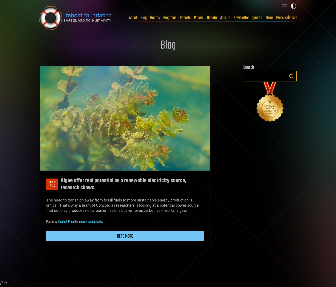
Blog (143, 17)
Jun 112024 (52, 184)
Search (291, 76)
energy (83, 222)
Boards (155, 17)
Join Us (225, 17)
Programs (169, 17)
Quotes (257, 17)
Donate (212, 17)
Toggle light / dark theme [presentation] (293, 6)
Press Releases (286, 17)
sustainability (95, 222)
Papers (198, 17)
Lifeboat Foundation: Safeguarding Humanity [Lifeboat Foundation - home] (75, 18)
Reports (185, 17)
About (133, 17)
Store (269, 17)
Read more (125, 236)
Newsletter (241, 17)
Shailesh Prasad (67, 222)
